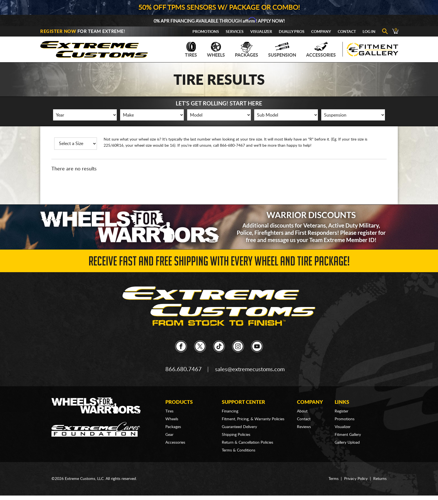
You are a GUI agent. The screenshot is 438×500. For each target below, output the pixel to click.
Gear (169, 435)
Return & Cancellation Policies (247, 443)
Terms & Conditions (238, 450)
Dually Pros (291, 32)
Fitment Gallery (348, 435)
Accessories (321, 49)
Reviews (304, 427)
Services (235, 32)
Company (321, 32)
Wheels (216, 49)
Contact (347, 32)
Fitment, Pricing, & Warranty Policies (253, 419)
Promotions (205, 32)
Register (341, 411)
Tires (191, 49)
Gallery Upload (347, 443)
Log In (369, 32)
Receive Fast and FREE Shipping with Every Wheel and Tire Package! (219, 262)
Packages (246, 49)
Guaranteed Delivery (239, 427)
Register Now (58, 31)
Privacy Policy (356, 479)
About (302, 411)
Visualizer (261, 32)
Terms (333, 479)
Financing (230, 411)
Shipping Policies (236, 435)
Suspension (282, 49)
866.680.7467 (183, 369)
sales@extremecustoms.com (250, 369)
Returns (380, 479)
